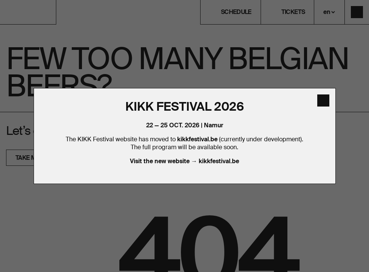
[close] (323, 100)
